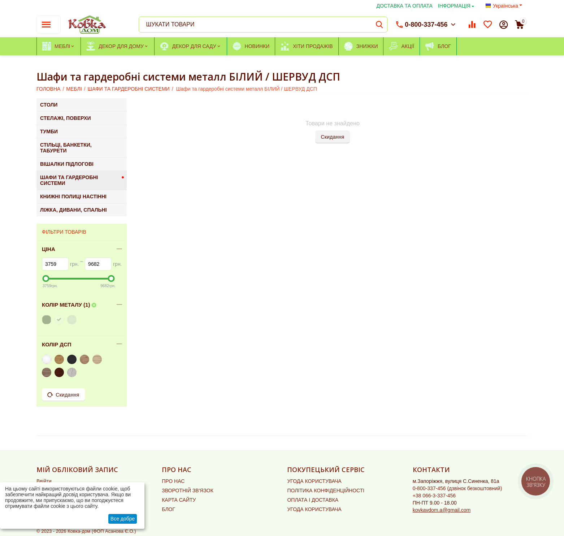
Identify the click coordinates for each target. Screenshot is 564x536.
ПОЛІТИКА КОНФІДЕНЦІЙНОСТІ (325, 490)
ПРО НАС (173, 481)
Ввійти (44, 481)
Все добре (122, 519)
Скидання (332, 137)
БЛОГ (168, 509)
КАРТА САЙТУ (179, 500)
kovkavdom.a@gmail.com (442, 510)
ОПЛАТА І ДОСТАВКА (312, 500)
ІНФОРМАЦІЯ (454, 6)
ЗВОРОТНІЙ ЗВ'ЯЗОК (187, 490)
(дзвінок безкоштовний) (457, 488)
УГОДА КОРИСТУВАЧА (314, 481)
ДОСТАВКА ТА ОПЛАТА (405, 6)
